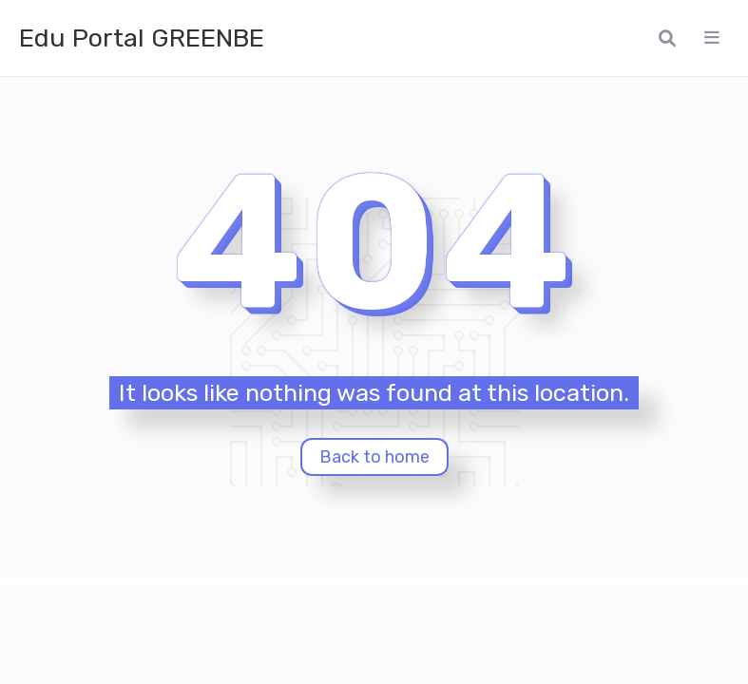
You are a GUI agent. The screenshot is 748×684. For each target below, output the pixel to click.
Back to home (374, 456)
